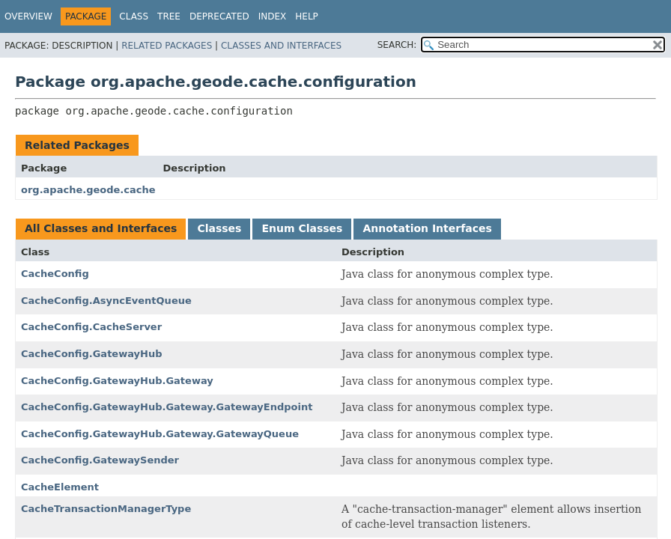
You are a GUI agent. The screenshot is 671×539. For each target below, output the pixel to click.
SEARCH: (397, 45)
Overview (28, 16)
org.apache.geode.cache (88, 189)
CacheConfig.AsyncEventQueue (106, 300)
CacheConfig (55, 273)
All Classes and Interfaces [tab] (101, 228)
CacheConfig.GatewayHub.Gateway (117, 380)
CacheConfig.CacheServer (91, 326)
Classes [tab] (219, 228)
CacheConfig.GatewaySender (100, 460)
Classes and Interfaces (281, 45)
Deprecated (219, 16)
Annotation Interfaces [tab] (426, 228)
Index (272, 16)
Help (306, 16)
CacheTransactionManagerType (106, 508)
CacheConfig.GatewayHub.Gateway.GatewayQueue (160, 433)
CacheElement (60, 487)
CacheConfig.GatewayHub (91, 353)
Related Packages (166, 45)
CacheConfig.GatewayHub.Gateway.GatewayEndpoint (166, 406)
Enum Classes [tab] (301, 228)
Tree (168, 16)
